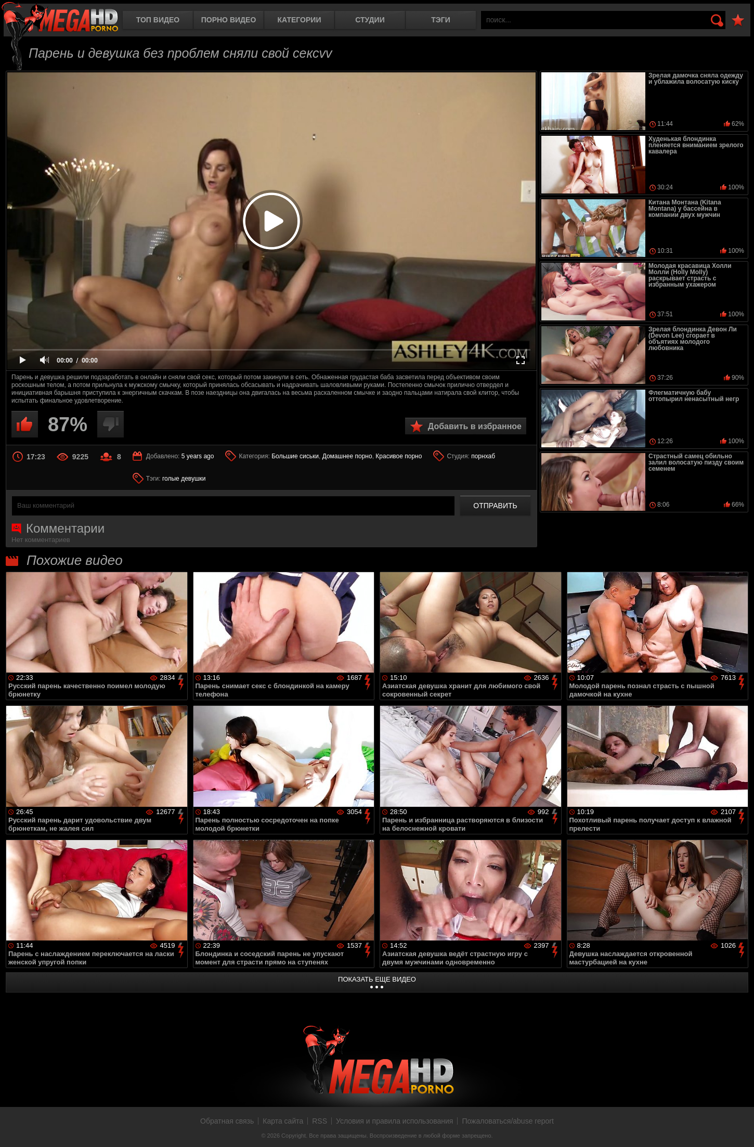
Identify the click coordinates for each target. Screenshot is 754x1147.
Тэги (440, 20)
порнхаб (483, 456)
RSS (319, 1121)
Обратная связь (227, 1121)
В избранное (738, 21)
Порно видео (228, 20)
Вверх (738, 1127)
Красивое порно (398, 456)
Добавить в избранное (475, 426)
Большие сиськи (295, 456)
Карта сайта (283, 1121)
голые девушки (184, 478)
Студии (369, 20)
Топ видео (157, 20)
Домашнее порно (347, 456)
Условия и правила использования (394, 1121)
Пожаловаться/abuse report (508, 1121)
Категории (299, 20)
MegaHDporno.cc (60, 18)
